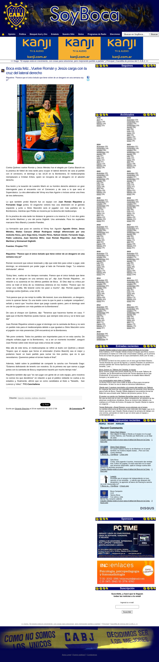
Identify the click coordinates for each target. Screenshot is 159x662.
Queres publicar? (79, 655)
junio (129, 131)
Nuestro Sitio (68, 34)
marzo (99, 122)
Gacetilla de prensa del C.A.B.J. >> (132, 61)
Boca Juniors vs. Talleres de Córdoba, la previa (117, 370)
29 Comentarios (76, 409)
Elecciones (115, 34)
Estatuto (55, 34)
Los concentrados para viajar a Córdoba (114, 380)
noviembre (131, 122)
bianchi (21, 398)
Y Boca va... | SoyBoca (109, 454)
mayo (129, 133)
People (102, 424)
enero (99, 125)
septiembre (131, 125)
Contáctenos (92, 655)
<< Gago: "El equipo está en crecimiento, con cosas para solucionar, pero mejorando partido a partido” (58, 61)
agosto (129, 127)
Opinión (11, 34)
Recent (111, 424)
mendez (28, 398)
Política (22, 34)
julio (128, 129)
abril (98, 120)
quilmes (35, 398)
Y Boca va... (104, 359)
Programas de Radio (97, 34)
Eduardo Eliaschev (22, 409)
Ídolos (81, 34)
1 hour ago (124, 454)
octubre (130, 123)
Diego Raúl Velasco (118, 432)
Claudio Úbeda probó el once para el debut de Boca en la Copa (123, 350)
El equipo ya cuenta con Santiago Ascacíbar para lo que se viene (124, 396)
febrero (99, 123)
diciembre (131, 120)
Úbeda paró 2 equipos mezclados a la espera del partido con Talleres (126, 387)
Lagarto (113, 476)
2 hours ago (124, 486)
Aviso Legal (66, 655)
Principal (110, 61)
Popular (120, 424)
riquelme (42, 398)
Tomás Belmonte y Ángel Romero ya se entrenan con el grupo (123, 407)
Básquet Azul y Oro (38, 34)
